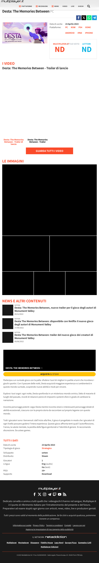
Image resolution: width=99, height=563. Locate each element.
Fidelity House (47, 542)
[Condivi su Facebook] (78, 17)
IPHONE (89, 32)
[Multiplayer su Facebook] (34, 494)
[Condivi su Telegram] (94, 17)
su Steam (49, 374)
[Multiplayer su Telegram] (49, 494)
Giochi (81, 6)
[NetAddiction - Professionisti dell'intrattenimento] (55, 537)
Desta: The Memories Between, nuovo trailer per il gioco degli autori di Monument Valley (55, 309)
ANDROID (69, 32)
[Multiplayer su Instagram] (44, 494)
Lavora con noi (79, 525)
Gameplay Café (84, 542)
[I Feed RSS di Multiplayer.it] (64, 494)
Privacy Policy (39, 525)
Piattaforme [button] (25, 6)
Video (65, 6)
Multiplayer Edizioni (49, 546)
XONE (88, 27)
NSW (73, 27)
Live (72, 6)
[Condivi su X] (83, 17)
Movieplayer (23, 542)
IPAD (80, 32)
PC (66, 27)
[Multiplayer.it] (12, 1)
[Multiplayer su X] (39, 494)
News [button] (55, 6)
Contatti (67, 525)
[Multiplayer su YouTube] (59, 494)
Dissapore (34, 542)
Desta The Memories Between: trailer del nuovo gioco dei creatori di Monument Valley (53, 336)
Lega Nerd (58, 542)
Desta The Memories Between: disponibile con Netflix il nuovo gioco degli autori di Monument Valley (53, 322)
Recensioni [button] (42, 6)
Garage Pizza (71, 542)
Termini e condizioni (54, 525)
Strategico (47, 448)
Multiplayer (12, 542)
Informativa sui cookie (22, 525)
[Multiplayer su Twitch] (54, 494)
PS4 (80, 27)
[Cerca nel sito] (88, 6)
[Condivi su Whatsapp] (89, 17)
